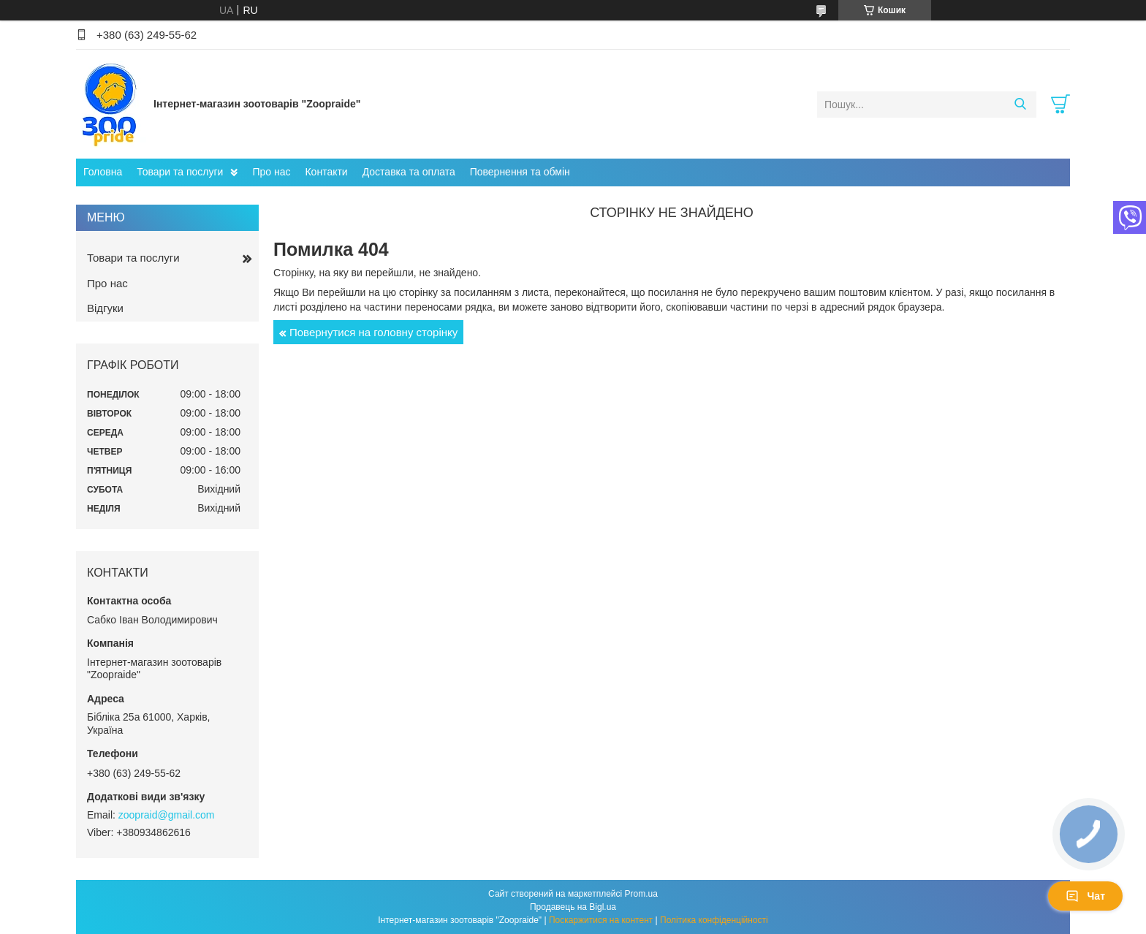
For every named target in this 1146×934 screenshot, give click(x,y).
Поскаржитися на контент (601, 920)
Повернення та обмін (520, 172)
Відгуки (105, 308)
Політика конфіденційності (714, 920)
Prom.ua (641, 894)
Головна (102, 172)
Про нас (271, 172)
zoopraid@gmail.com (166, 815)
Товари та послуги (180, 172)
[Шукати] (1019, 104)
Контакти (326, 172)
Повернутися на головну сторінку (373, 332)
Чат (1085, 896)
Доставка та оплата (409, 172)
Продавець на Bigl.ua (573, 907)
